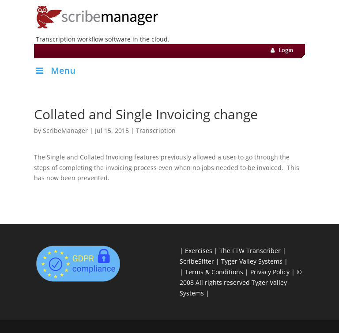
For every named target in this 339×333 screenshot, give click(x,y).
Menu (54, 70)
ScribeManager (65, 130)
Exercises (198, 250)
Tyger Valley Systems (251, 261)
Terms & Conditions (214, 272)
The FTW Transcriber (250, 250)
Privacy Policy (270, 272)
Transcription (156, 130)
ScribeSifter (197, 261)
